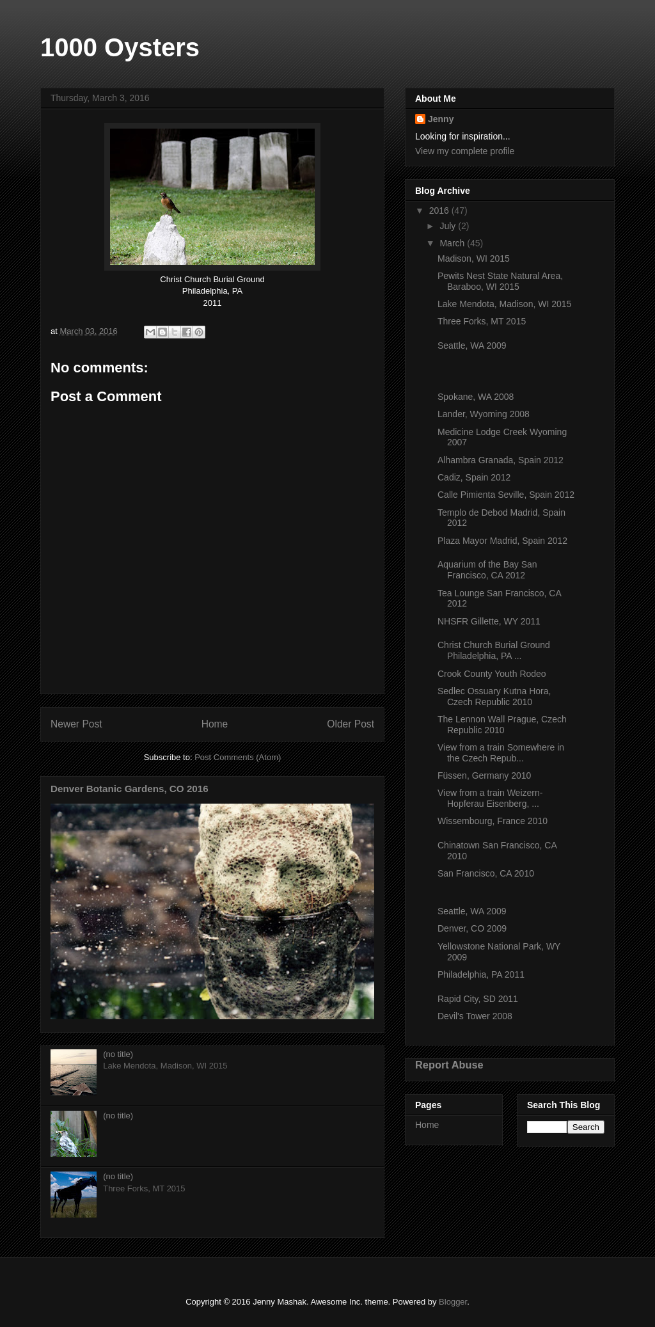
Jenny (441, 119)
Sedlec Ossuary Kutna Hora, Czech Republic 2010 (494, 696)
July (448, 226)
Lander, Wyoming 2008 (484, 414)
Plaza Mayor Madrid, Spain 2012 (502, 541)
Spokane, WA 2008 (476, 397)
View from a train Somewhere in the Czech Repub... (501, 752)
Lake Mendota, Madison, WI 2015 (504, 304)
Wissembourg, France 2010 (493, 821)
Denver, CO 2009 (472, 928)
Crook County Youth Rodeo (492, 674)
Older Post (350, 724)
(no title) (118, 1054)
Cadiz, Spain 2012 (474, 477)
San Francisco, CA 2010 (486, 873)
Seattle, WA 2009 (472, 345)
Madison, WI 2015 (474, 258)
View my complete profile (464, 151)
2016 (440, 210)
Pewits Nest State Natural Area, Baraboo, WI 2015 (500, 281)
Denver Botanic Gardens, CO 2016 (130, 788)
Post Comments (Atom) (237, 757)
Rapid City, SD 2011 (478, 999)
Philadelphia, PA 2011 (481, 974)
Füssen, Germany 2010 (484, 775)
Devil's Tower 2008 (475, 1016)
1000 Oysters (120, 47)
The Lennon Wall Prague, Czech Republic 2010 (502, 724)
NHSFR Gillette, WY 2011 (489, 621)
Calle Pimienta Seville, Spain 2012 (506, 494)
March (453, 243)
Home (214, 724)
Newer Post (76, 724)
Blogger (453, 1302)
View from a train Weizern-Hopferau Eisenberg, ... (490, 798)
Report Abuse (449, 1064)
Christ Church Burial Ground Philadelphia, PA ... (494, 650)
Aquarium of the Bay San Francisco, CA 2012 (487, 569)
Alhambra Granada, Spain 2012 (501, 460)
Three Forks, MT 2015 (482, 321)
